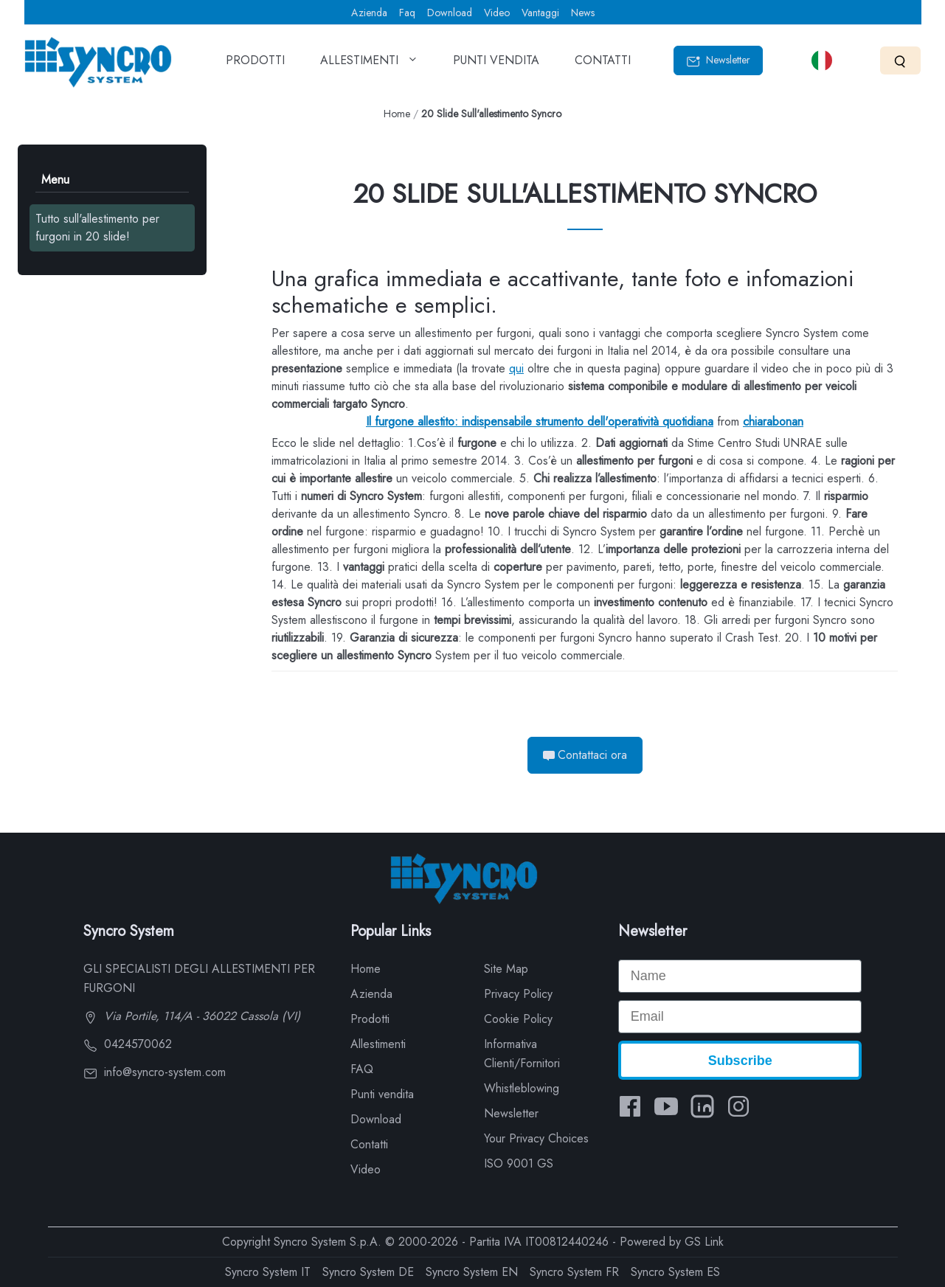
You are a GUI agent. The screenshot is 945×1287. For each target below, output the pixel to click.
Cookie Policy (518, 1018)
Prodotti (370, 1018)
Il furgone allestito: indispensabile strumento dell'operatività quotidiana (539, 421)
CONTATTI (603, 65)
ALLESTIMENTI (369, 65)
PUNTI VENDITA (496, 65)
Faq (407, 12)
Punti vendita (382, 1094)
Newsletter (718, 60)
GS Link (704, 1241)
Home (397, 113)
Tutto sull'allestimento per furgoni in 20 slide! (97, 227)
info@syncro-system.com (154, 1072)
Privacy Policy (518, 993)
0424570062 (127, 1044)
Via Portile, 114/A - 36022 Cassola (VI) (191, 1015)
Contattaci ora (585, 754)
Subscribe (740, 1060)
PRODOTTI (255, 65)
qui (516, 368)
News (583, 12)
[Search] (900, 60)
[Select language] (822, 60)
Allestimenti (378, 1044)
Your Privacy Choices (536, 1138)
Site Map (506, 968)
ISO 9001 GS (518, 1163)
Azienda (369, 12)
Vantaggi (540, 12)
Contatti (369, 1144)
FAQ (361, 1069)
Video (497, 12)
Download (449, 12)
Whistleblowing (521, 1088)
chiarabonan (773, 421)
